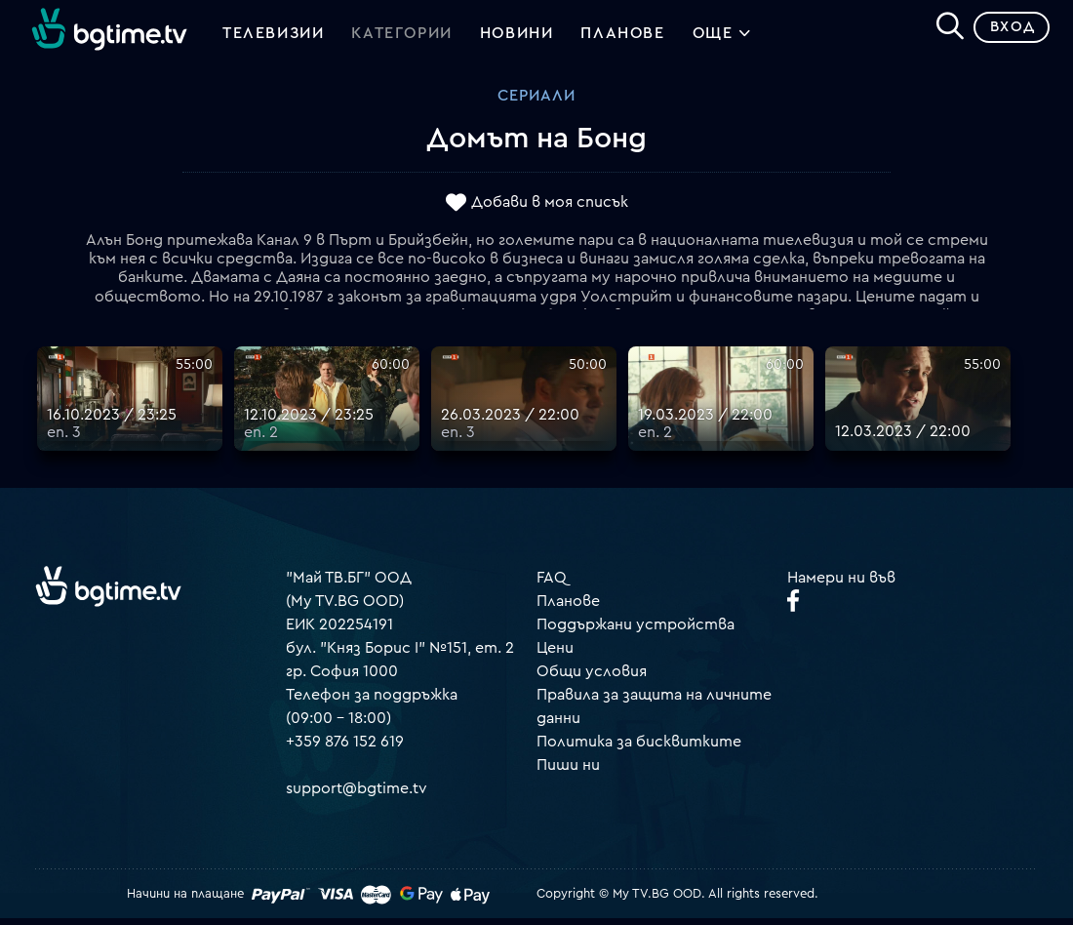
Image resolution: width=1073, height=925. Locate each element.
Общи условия (591, 677)
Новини (517, 37)
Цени (555, 654)
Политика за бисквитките (638, 747)
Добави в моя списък (549, 208)
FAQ (551, 583)
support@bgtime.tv (356, 794)
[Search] (942, 30)
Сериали (536, 102)
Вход (1005, 33)
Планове (568, 607)
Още (722, 39)
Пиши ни (568, 771)
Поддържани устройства (635, 630)
